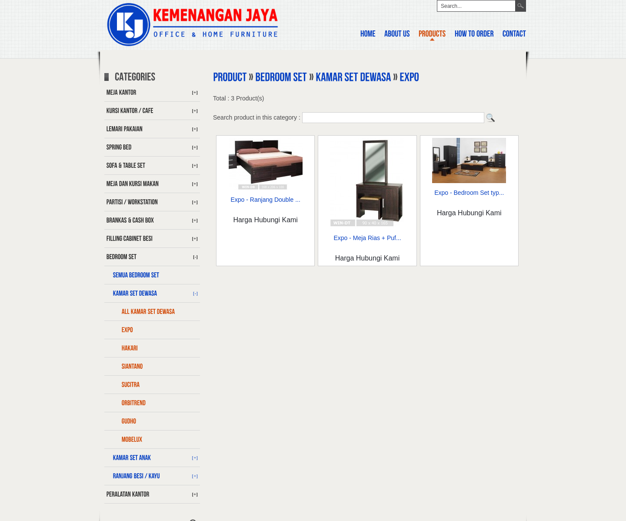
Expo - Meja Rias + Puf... (367, 237)
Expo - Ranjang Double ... (265, 199)
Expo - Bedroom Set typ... (469, 192)
